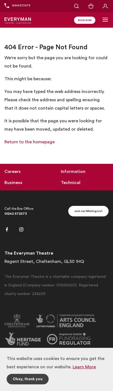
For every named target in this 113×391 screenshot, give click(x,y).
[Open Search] (76, 6)
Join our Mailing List (88, 211)
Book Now (84, 20)
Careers (12, 171)
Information (73, 171)
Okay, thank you (28, 379)
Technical (70, 182)
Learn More (84, 367)
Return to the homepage (29, 142)
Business (13, 182)
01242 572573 (15, 213)
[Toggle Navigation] (105, 19)
